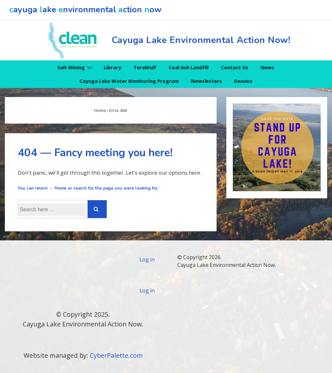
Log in (147, 259)
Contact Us (234, 67)
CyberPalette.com (116, 355)
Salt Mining (75, 67)
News (267, 67)
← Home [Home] (57, 188)
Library (112, 67)
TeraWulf (145, 67)
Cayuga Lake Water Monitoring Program (129, 81)
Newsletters (206, 81)
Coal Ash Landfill (188, 67)
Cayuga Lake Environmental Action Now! (201, 40)
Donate (243, 81)
